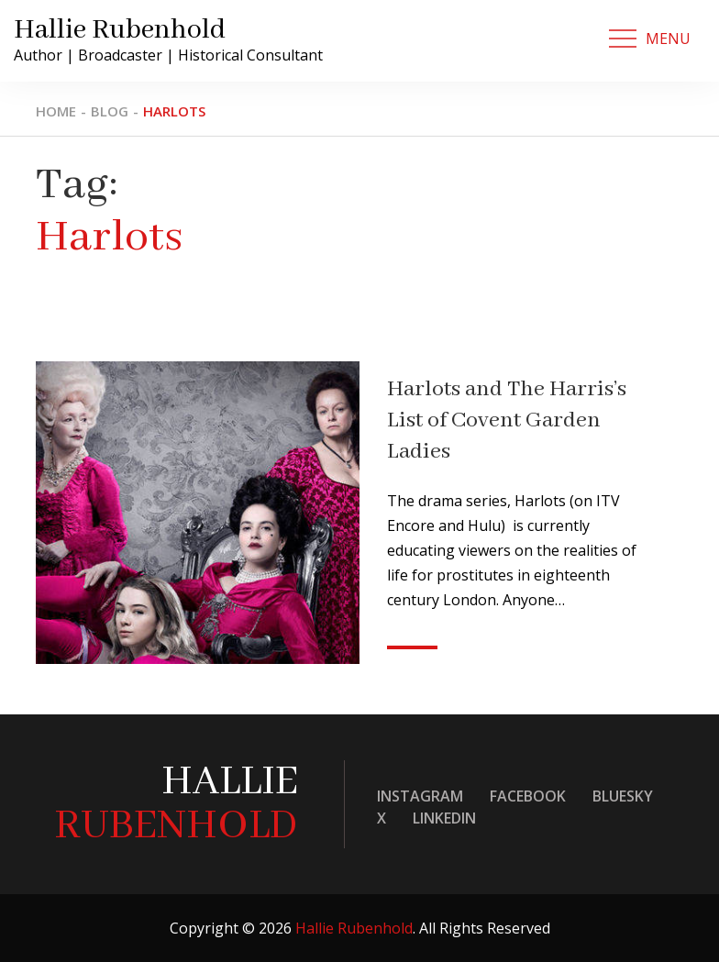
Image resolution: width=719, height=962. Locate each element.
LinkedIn (444, 818)
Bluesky (622, 796)
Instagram (420, 796)
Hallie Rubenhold (120, 30)
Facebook (528, 796)
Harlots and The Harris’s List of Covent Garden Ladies (506, 420)
